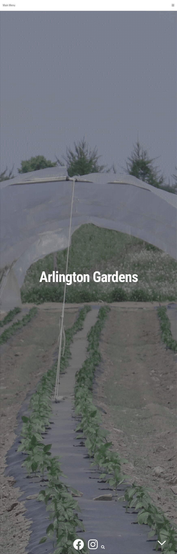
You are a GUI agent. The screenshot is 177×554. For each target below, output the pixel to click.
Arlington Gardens (88, 277)
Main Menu (88, 5)
